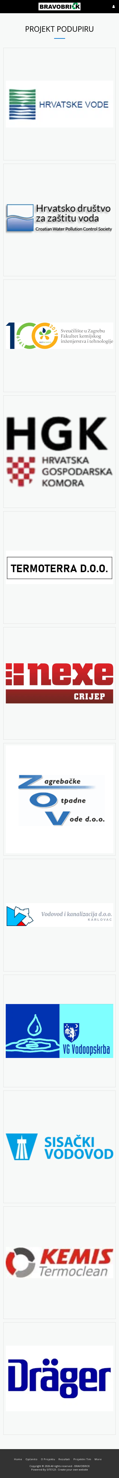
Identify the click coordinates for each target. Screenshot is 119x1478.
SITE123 (51, 1469)
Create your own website (73, 1469)
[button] (5, 6)
